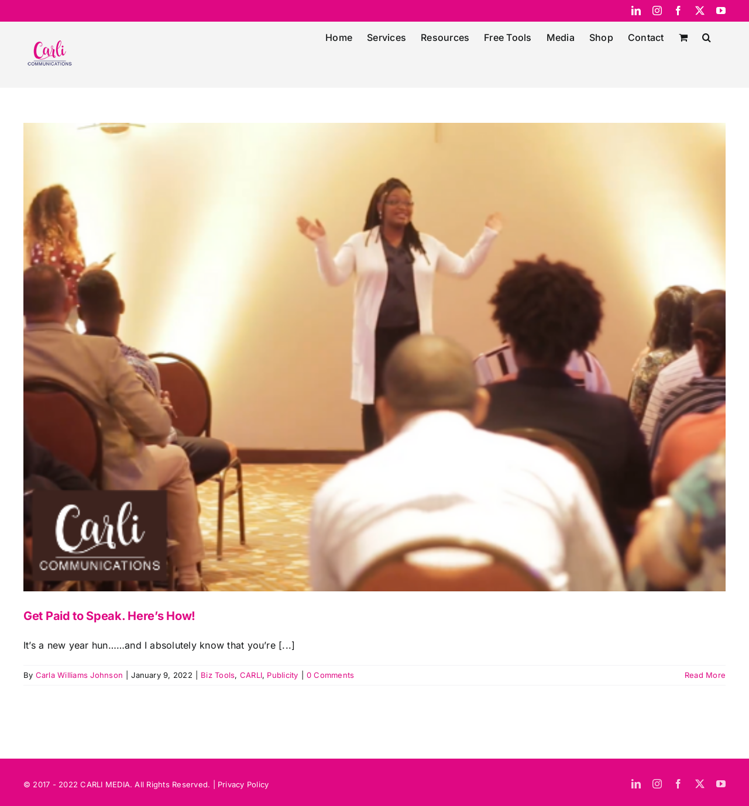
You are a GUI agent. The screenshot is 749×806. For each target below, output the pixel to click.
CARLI (251, 675)
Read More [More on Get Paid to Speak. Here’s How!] (705, 675)
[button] (706, 36)
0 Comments (330, 675)
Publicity (282, 675)
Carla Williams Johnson (79, 675)
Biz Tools (218, 675)
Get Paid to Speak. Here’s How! (109, 616)
